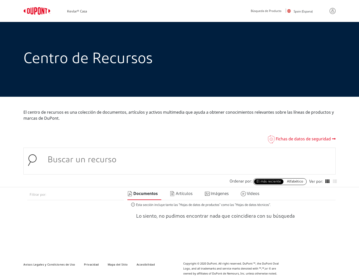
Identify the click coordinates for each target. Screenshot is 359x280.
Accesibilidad (146, 264)
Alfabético (295, 182)
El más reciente (269, 182)
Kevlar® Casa (77, 11)
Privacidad (91, 264)
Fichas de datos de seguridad (303, 139)
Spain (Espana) (303, 11)
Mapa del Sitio (118, 264)
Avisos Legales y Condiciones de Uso (49, 264)
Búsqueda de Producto (266, 11)
